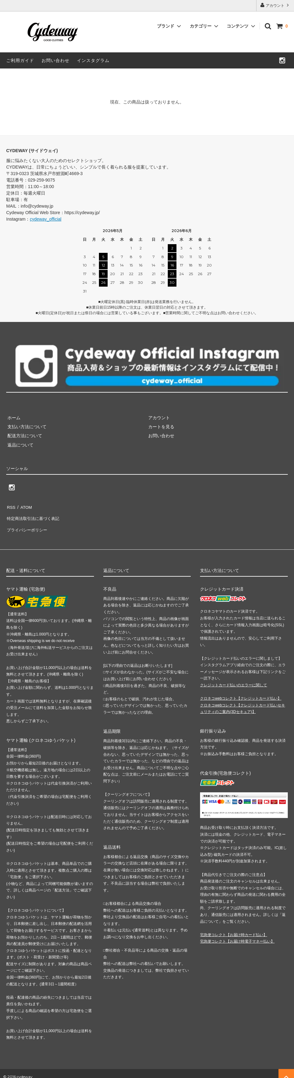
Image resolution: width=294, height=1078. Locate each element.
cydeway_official (45, 219)
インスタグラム (93, 60)
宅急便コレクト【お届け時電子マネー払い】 (237, 935)
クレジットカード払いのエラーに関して (233, 678)
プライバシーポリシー (28, 524)
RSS (10, 506)
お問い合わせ (55, 60)
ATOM (25, 506)
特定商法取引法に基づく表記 (34, 515)
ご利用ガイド (20, 60)
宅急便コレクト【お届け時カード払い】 (233, 928)
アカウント (275, 5)
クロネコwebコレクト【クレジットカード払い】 (240, 692)
